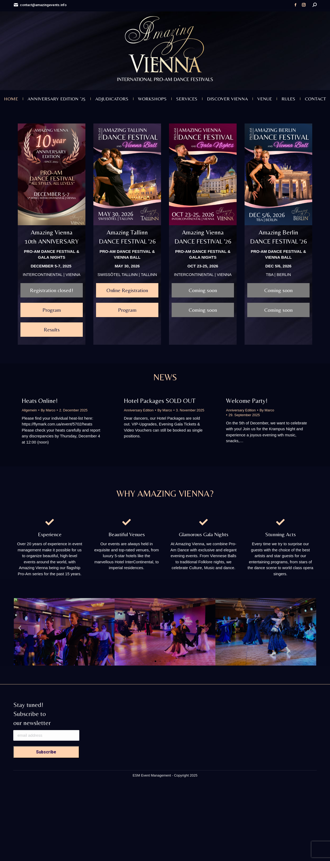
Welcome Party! (246, 400)
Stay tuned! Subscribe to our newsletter (32, 713)
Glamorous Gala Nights (203, 534)
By (48, 410)
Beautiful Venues (126, 534)
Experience (50, 534)
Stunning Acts (280, 534)
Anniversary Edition (139, 410)
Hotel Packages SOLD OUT (160, 400)
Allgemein (29, 410)
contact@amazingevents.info (40, 4)
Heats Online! (40, 400)
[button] (19, 628)
